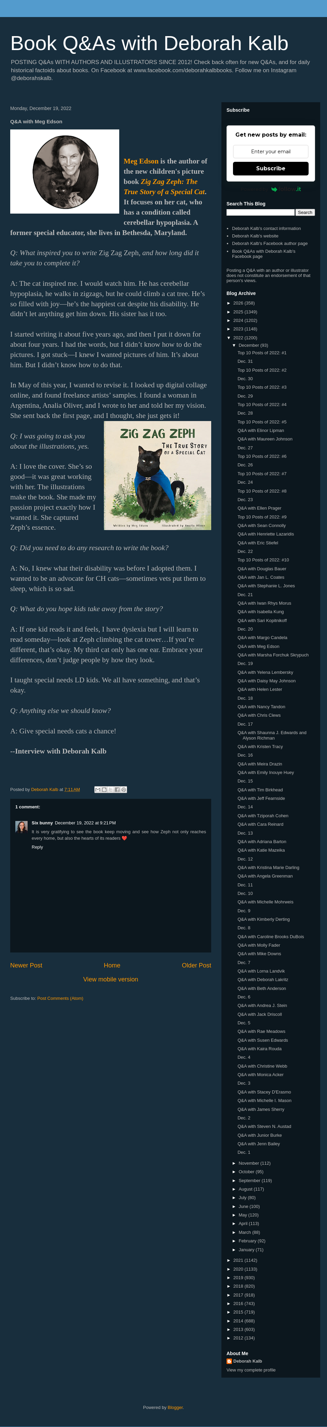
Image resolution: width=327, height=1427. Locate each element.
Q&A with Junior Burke (259, 1135)
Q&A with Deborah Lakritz (262, 979)
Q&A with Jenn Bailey (258, 1143)
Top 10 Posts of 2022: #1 (261, 352)
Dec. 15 (245, 781)
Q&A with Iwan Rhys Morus (264, 603)
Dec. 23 (245, 499)
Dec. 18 (245, 698)
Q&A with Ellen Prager (259, 508)
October (247, 1171)
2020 (239, 1269)
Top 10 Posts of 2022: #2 (261, 370)
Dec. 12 (245, 859)
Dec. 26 (245, 464)
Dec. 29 (245, 396)
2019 (239, 1277)
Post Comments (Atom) (60, 998)
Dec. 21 (245, 594)
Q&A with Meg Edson (258, 646)
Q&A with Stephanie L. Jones (266, 585)
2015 (239, 1312)
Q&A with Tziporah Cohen (262, 815)
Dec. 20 (245, 629)
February (248, 1240)
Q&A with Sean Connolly (261, 525)
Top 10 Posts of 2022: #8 (261, 491)
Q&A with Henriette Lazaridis (265, 534)
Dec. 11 (245, 884)
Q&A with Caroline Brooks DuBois (270, 936)
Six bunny (42, 822)
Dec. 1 (243, 1152)
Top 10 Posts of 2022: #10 (263, 559)
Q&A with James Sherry (260, 1109)
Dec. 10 (245, 893)
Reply (37, 847)
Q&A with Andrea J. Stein (262, 1005)
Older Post (196, 965)
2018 (239, 1286)
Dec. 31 (245, 361)
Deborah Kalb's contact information (266, 228)
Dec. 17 (245, 724)
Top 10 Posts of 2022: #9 (261, 516)
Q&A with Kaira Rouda (259, 1048)
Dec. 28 (245, 413)
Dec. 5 (243, 1022)
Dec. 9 (243, 910)
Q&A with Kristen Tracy (260, 746)
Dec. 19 (245, 663)
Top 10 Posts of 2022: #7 (261, 473)
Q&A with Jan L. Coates (260, 577)
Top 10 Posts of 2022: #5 (261, 421)
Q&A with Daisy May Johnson (266, 680)
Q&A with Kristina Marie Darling (268, 867)
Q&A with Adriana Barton (261, 841)
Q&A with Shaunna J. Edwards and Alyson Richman (271, 735)
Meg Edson (141, 161)
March (245, 1232)
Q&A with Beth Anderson (261, 988)
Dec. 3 (243, 1083)
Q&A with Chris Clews (258, 715)
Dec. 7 (243, 962)
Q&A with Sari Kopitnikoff (261, 620)
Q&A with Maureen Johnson (264, 438)
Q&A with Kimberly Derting (263, 919)
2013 (239, 1329)
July (243, 1197)
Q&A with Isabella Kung (260, 611)
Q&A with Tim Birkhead (260, 789)
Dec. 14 (245, 806)
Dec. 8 (243, 927)
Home (112, 965)
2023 (239, 328)
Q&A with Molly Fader (258, 945)
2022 (239, 337)
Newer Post (26, 965)
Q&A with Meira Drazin (259, 763)
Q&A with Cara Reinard (260, 824)
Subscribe (270, 168)
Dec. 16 (245, 755)
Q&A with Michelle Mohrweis (265, 901)
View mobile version (110, 979)
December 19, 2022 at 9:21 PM (85, 822)
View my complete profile (251, 1369)
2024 (239, 320)
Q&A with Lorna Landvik (261, 971)
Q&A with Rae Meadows (261, 1031)
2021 (239, 1260)
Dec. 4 (243, 1057)
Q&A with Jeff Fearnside (261, 798)
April (244, 1223)
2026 (239, 303)
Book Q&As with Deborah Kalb (149, 43)
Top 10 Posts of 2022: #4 (261, 404)
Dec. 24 (245, 482)
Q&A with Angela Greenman (265, 876)
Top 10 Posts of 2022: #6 (261, 456)
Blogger (175, 1407)
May (243, 1214)
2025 (239, 311)
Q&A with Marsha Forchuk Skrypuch (273, 654)
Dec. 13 (245, 833)
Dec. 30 (245, 378)
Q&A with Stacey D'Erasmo (264, 1092)
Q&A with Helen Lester (259, 689)
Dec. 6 (243, 996)
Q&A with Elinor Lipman (260, 430)
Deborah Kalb (247, 1361)
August (246, 1189)
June (244, 1206)
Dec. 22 (245, 551)
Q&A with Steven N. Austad (264, 1126)
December (250, 345)
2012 (239, 1337)
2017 (239, 1295)
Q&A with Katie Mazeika (261, 850)
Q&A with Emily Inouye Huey (265, 772)
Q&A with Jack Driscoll (259, 1014)
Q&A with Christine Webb (262, 1066)
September (250, 1180)
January (247, 1249)
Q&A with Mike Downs (259, 953)
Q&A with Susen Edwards (262, 1040)
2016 (239, 1303)
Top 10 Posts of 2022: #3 (261, 387)
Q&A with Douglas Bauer (261, 568)
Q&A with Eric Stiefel (257, 542)
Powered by (271, 189)
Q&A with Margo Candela (262, 637)
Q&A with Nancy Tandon (261, 706)
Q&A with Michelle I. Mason (264, 1100)
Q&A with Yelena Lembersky (265, 672)
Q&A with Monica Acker (260, 1074)
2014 (239, 1320)
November (250, 1163)
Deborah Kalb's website (255, 235)
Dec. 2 (243, 1117)
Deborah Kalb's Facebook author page (270, 243)
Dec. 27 (245, 447)
